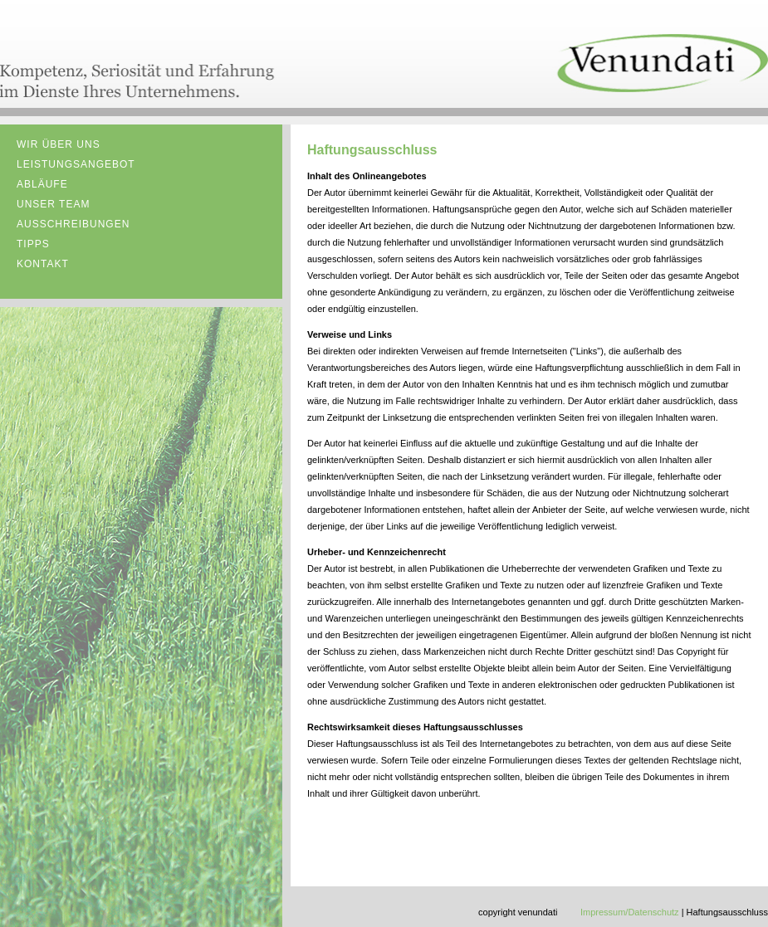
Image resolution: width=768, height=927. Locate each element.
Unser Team (53, 204)
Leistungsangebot (76, 164)
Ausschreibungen (73, 224)
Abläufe (42, 184)
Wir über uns (58, 144)
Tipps (33, 244)
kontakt (43, 264)
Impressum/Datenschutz (629, 912)
